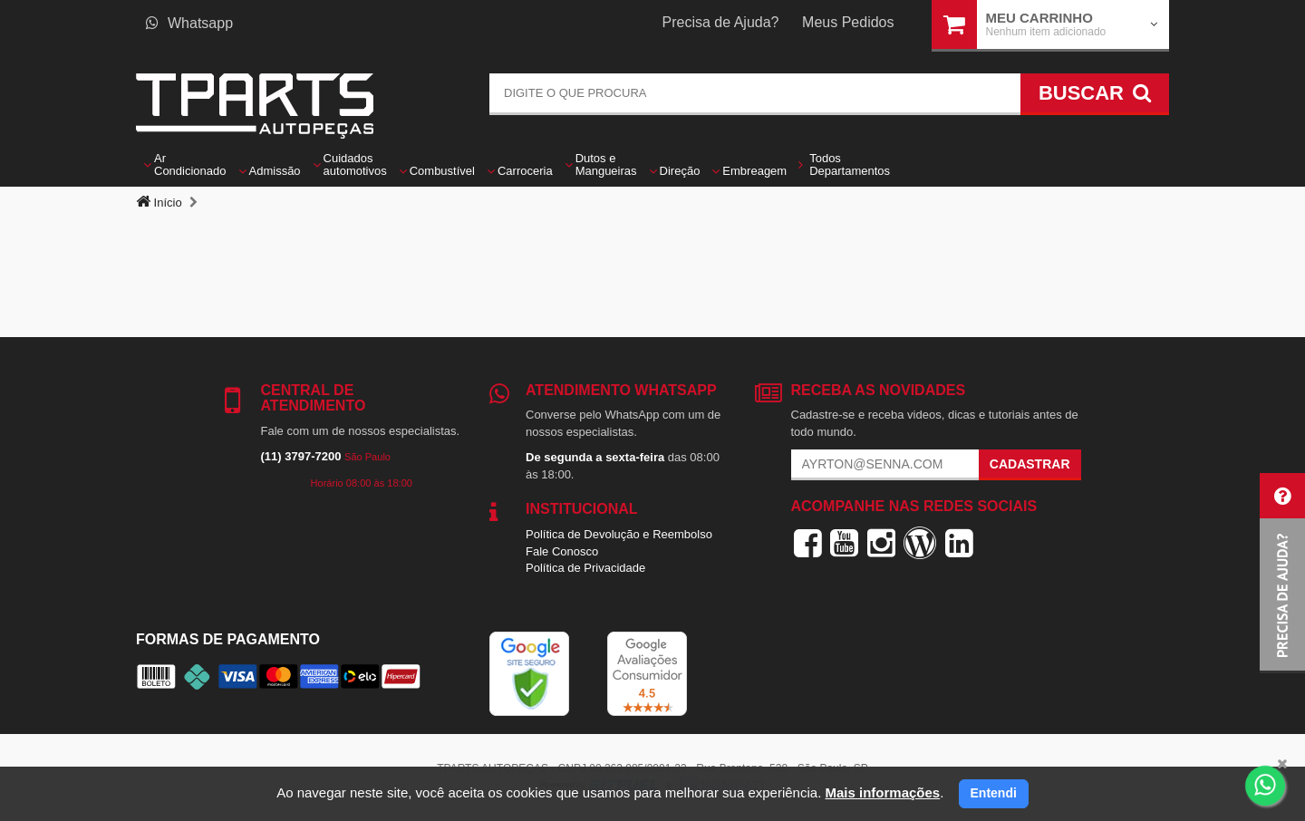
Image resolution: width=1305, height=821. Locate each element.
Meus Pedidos (848, 22)
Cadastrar (1030, 464)
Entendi (994, 793)
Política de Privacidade (585, 568)
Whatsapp (189, 23)
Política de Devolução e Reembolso (619, 534)
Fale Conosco (562, 551)
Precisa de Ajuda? (720, 22)
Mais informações (882, 792)
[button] (1282, 573)
